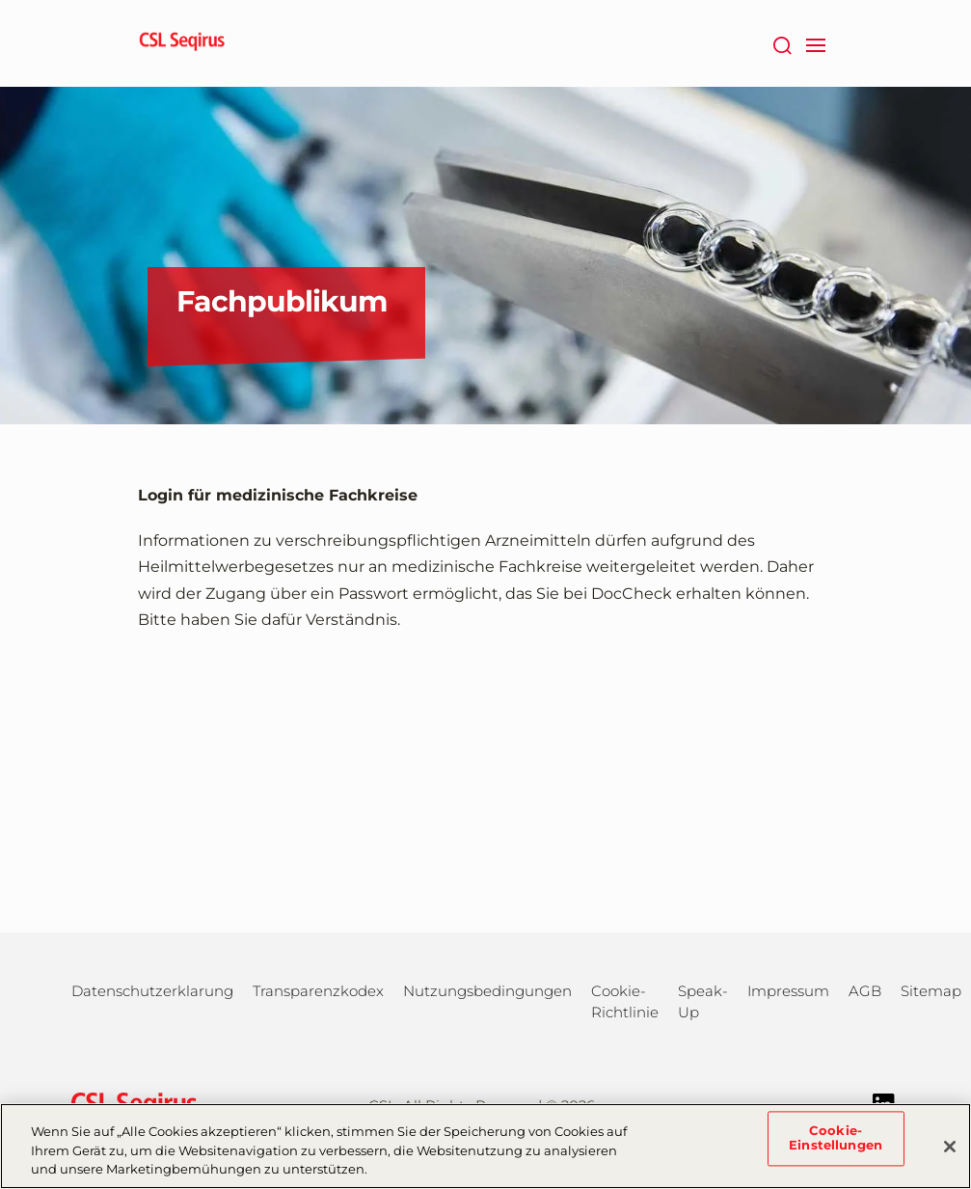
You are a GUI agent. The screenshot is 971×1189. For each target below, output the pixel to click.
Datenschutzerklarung (152, 991)
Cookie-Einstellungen (835, 1137)
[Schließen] (950, 1146)
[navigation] (816, 43)
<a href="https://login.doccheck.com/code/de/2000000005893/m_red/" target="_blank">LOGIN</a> (486, 763)
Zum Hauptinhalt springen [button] (0, 0)
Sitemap (931, 991)
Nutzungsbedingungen (487, 991)
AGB (865, 991)
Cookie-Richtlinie (625, 1001)
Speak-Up (703, 1001)
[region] (485, 1146)
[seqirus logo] (182, 43)
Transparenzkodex (318, 991)
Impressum (788, 991)
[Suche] (782, 43)
